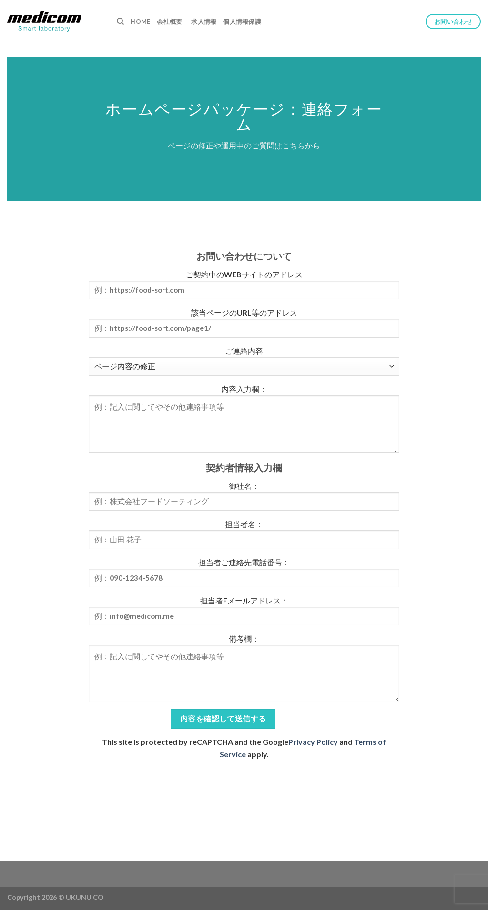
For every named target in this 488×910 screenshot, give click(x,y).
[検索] (120, 21)
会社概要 (169, 21)
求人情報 (203, 21)
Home (140, 21)
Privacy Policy (313, 741)
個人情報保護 (242, 21)
